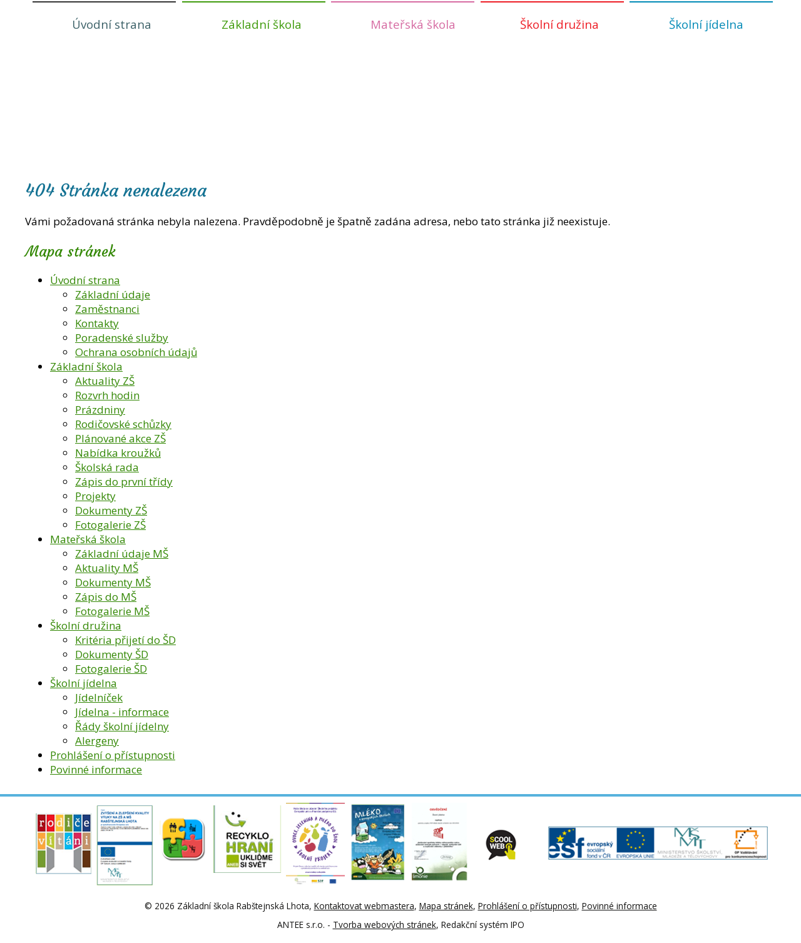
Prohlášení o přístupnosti (112, 755)
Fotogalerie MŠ (112, 611)
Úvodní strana (111, 24)
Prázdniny (100, 409)
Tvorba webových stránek (384, 924)
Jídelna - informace (122, 712)
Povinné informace (96, 769)
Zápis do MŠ (105, 596)
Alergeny (97, 740)
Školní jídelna (706, 24)
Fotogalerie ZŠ (110, 524)
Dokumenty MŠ (113, 582)
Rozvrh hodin (107, 395)
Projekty (95, 496)
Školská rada (107, 467)
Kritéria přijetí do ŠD (125, 640)
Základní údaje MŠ (121, 553)
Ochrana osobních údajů (136, 352)
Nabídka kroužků (118, 453)
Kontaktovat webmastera (364, 906)
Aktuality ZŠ (105, 381)
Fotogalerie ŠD (111, 668)
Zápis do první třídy (124, 481)
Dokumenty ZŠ (111, 510)
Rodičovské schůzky (123, 424)
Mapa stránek (446, 906)
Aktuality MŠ (106, 568)
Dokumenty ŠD (111, 654)
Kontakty (97, 323)
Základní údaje (112, 294)
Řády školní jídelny (122, 726)
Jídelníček (99, 697)
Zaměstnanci (107, 309)
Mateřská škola (413, 24)
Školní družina (559, 24)
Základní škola (262, 24)
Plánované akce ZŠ (120, 438)
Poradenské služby (121, 337)
